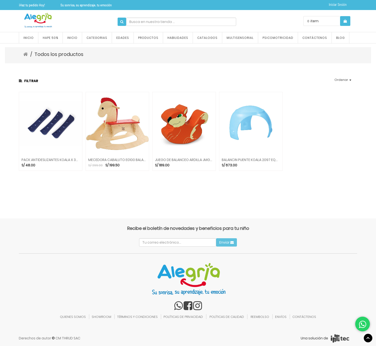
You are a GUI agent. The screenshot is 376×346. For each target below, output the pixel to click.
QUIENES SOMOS (73, 316)
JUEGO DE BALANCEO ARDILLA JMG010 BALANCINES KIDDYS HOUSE (184, 160)
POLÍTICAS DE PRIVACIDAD (183, 316)
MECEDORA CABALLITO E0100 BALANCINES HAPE (117, 160)
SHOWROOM (101, 316)
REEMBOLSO (260, 316)
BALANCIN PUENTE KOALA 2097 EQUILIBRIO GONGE (251, 160)
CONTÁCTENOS (304, 316)
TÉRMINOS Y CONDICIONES (137, 316)
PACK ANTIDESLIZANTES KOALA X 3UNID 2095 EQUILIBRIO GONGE (51, 160)
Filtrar (28, 80)
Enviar (226, 242)
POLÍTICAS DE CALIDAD (227, 316)
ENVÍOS (281, 316)
